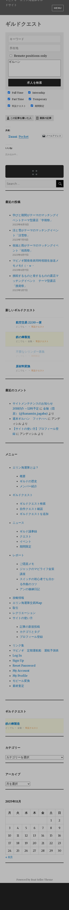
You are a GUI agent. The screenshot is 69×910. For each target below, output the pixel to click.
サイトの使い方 (23, 618)
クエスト (25, 536)
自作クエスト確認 (31, 509)
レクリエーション (24, 613)
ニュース (18, 522)
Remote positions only (30, 56)
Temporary (38, 99)
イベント (25, 541)
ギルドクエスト (23, 495)
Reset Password (24, 665)
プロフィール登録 (31, 636)
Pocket (24, 136)
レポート (18, 555)
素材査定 (18, 686)
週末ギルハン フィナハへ (30, 418)
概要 (23, 476)
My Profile (20, 675)
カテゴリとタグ (30, 631)
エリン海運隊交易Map (27, 603)
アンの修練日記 (30, 589)
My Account (21, 670)
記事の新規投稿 (30, 626)
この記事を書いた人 (20, 118)
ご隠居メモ (27, 564)
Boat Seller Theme (42, 879)
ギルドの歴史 (28, 481)
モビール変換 (21, 680)
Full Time (15, 92)
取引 (15, 608)
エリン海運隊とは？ (25, 467)
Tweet (12, 136)
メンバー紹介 (28, 486)
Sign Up (18, 660)
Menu (58, 7)
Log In (17, 655)
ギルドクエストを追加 (34, 514)
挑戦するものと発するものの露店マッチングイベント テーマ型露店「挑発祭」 (36, 281)
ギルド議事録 (28, 531)
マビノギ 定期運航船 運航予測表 (36, 650)
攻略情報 (18, 598)
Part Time (16, 99)
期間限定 (37, 106)
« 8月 (9, 857)
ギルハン (34, 62)
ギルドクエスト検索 (33, 503)
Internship (36, 92)
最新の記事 (45, 118)
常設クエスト (17, 106)
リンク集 (18, 645)
